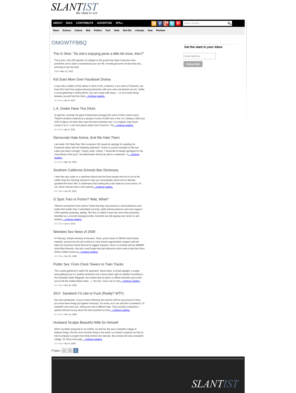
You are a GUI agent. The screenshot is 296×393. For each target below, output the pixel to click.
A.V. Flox (58, 100)
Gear (150, 30)
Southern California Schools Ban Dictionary (86, 170)
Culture (78, 30)
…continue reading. (95, 96)
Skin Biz (127, 30)
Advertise (104, 22)
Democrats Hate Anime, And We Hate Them (86, 138)
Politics (98, 30)
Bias (69, 22)
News (56, 30)
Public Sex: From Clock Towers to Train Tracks (88, 264)
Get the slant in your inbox (203, 47)
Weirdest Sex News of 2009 (74, 232)
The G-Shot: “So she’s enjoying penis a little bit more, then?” (98, 54)
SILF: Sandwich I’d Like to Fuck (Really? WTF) (88, 293)
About (58, 22)
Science (66, 30)
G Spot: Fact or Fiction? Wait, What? (81, 199)
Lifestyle (139, 30)
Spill (119, 22)
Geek (116, 30)
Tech (107, 30)
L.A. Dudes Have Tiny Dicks (74, 108)
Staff (56, 71)
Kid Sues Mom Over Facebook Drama (82, 79)
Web (88, 30)
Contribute (84, 22)
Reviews (160, 30)
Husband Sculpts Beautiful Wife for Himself (85, 322)
